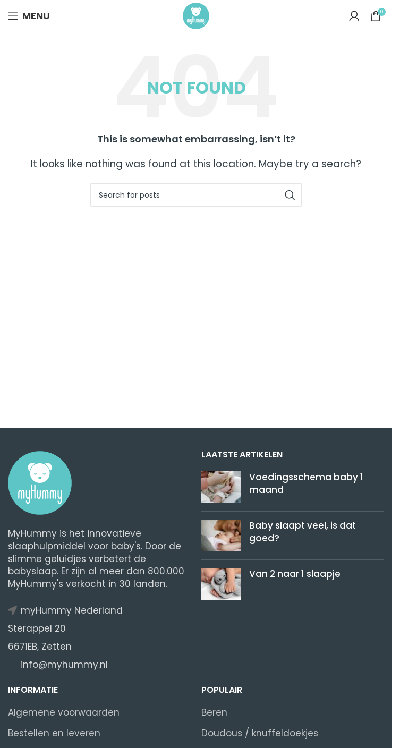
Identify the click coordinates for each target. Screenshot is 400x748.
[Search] (196, 195)
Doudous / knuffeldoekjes (259, 733)
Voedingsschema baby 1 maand (306, 483)
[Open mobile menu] (29, 16)
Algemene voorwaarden (64, 713)
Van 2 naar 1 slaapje (295, 573)
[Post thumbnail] (221, 487)
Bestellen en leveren (54, 733)
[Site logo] (196, 15)
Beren (214, 713)
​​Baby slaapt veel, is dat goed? (302, 532)
